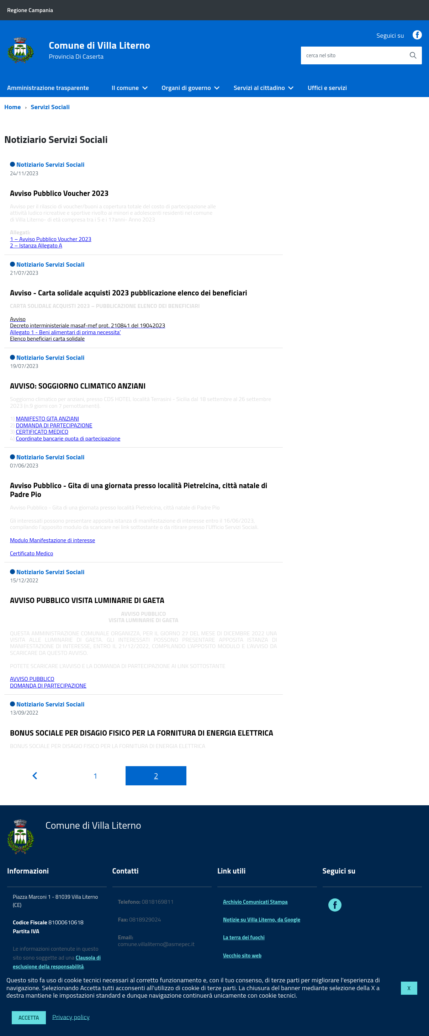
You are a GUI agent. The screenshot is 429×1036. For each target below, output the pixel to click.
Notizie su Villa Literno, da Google (261, 919)
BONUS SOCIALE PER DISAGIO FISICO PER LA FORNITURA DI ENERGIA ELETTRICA (141, 732)
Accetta (28, 1018)
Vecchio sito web (242, 955)
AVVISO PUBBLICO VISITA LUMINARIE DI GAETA (87, 600)
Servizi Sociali (50, 107)
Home (12, 107)
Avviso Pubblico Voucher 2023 (59, 193)
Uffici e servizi (327, 87)
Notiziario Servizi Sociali (50, 164)
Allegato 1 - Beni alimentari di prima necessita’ (65, 332)
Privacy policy (71, 1016)
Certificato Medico (31, 553)
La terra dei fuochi (244, 937)
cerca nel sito (320, 55)
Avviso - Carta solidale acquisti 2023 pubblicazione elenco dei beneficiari (128, 292)
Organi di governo (186, 87)
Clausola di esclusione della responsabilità (57, 962)
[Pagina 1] (95, 775)
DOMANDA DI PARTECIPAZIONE (54, 425)
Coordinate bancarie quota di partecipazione (68, 438)
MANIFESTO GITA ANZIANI (47, 418)
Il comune (125, 87)
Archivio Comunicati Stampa (255, 902)
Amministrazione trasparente (48, 87)
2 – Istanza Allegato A (36, 245)
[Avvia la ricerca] (413, 55)
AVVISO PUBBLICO (32, 678)
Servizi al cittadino (259, 87)
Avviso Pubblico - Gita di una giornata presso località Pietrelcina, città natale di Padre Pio (138, 490)
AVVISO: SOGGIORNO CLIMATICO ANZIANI (77, 385)
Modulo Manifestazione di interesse (52, 540)
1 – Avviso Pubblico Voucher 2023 (50, 239)
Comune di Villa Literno (99, 50)
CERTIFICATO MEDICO (42, 431)
